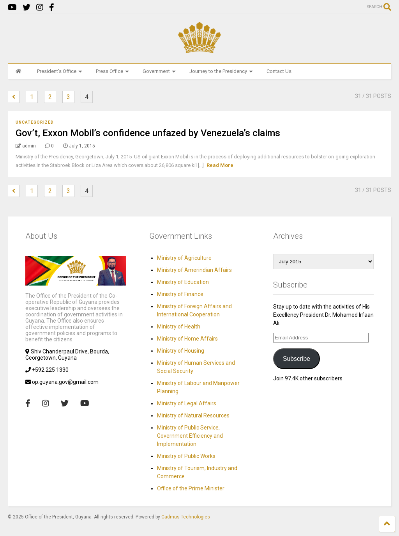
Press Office (112, 71)
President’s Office (59, 71)
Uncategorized (35, 122)
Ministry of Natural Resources (193, 415)
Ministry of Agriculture (184, 258)
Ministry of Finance (180, 294)
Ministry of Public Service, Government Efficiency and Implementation (190, 435)
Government (159, 71)
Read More (220, 165)
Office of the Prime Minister (190, 488)
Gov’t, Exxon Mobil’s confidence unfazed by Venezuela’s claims (148, 133)
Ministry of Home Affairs (187, 338)
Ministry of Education (183, 282)
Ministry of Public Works (186, 456)
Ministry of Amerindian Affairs (194, 270)
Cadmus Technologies (185, 517)
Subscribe (296, 358)
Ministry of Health (178, 326)
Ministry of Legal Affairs (186, 403)
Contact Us (279, 71)
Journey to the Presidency (221, 71)
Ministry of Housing (180, 351)
